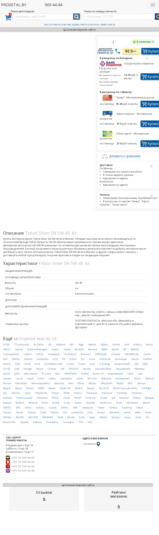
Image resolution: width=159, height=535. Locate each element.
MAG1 (137, 378)
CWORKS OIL (131, 354)
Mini (70, 383)
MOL (130, 383)
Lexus (19, 378)
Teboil (139, 407)
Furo (92, 364)
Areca (149, 344)
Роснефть (52, 422)
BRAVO (135, 349)
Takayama (87, 407)
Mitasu (92, 383)
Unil (65, 412)
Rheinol (33, 402)
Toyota (54, 412)
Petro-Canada (24, 398)
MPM (41, 388)
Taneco (113, 407)
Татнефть (68, 422)
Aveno (55, 349)
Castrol (27, 354)
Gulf (16, 368)
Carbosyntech (11, 354)
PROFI (77, 398)
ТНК (81, 422)
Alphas (92, 344)
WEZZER (33, 417)
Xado (92, 417)
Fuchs (82, 364)
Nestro (79, 388)
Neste (52, 388)
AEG (72, 344)
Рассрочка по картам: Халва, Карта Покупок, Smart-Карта (79, 24)
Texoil (19, 412)
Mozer (30, 388)
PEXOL (55, 398)
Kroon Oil (98, 373)
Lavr (140, 373)
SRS (18, 407)
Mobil (120, 383)
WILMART (47, 417)
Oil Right (146, 388)
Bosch (115, 349)
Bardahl (79, 349)
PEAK (67, 393)
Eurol (92, 359)
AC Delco (39, 344)
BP (125, 349)
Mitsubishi (106, 383)
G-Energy (105, 364)
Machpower (123, 378)
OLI (5, 393)
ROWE (55, 402)
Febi (17, 364)
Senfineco (106, 402)
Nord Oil (104, 388)
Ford (37, 364)
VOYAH (7, 417)
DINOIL (16, 359)
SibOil (146, 402)
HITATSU (74, 368)
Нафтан (37, 422)
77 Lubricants (21, 344)
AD (50, 344)
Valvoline (114, 412)
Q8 (113, 398)
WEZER (20, 417)
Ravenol (124, 398)
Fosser (70, 364)
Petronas (42, 398)
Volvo (148, 412)
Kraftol (84, 373)
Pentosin (137, 393)
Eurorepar (121, 359)
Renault (149, 398)
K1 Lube (46, 373)
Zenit (138, 417)
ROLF (45, 402)
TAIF (75, 407)
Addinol (60, 344)
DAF (5, 359)
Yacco (127, 417)
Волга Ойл (9, 422)
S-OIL (67, 402)
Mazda (7, 383)
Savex (77, 402)
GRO (145, 364)
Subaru (40, 407)
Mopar (7, 388)
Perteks (7, 398)
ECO (55, 359)
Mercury (59, 383)
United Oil (77, 412)
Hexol (39, 368)
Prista (67, 398)
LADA (131, 373)
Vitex (138, 412)
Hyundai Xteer (103, 368)
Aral (126, 344)
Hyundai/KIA (123, 368)
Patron (55, 393)
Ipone (6, 373)
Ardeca (137, 344)
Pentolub (122, 393)
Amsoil (116, 344)
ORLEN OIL (41, 393)
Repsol (7, 402)
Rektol (136, 398)
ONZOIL (15, 393)
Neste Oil (65, 388)
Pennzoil (107, 393)
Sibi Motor (132, 402)
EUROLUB (105, 359)
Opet (28, 393)
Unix (90, 412)
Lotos (41, 378)
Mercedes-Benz (40, 383)
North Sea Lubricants (125, 388)
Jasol (17, 373)
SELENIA (90, 402)
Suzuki (53, 407)
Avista (67, 349)
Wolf (60, 417)
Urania (101, 412)
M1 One (92, 378)
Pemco (78, 393)
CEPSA (40, 354)
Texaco (7, 412)
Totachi (31, 412)
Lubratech (66, 378)
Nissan (91, 388)
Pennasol (91, 393)
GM (136, 364)
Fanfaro (147, 359)
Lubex (52, 378)
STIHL (28, 407)
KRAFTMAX (71, 373)
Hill (62, 368)
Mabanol (106, 378)
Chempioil (70, 354)
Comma (115, 354)
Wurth (70, 417)
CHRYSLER (101, 354)
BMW (104, 349)
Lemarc (7, 378)
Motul (18, 388)
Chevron (85, 354)
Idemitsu (139, 368)
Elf (63, 359)
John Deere (30, 373)
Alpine (104, 344)
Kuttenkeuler (115, 373)
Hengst (28, 368)
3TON (6, 344)
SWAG (64, 407)
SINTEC (7, 407)
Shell (119, 402)
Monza (141, 383)
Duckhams (42, 359)
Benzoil (92, 349)
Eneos (73, 359)
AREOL (7, 349)
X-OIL (82, 417)
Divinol (28, 359)
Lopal (30, 378)
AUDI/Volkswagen (37, 349)
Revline (20, 402)
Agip (81, 344)
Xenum (116, 417)
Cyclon (147, 354)
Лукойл (24, 422)
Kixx (57, 373)
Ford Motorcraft (53, 364)
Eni (83, 359)
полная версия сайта (80, 29)
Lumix (79, 378)
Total (43, 412)
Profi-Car (91, 398)
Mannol (149, 378)
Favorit (7, 364)
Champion (54, 354)
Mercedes (21, 383)
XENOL (103, 417)
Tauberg (127, 407)
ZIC (147, 417)
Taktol (101, 407)
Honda (87, 368)
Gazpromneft (122, 364)
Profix (103, 398)
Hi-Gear (51, 368)
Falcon (135, 359)
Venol (127, 412)
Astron (19, 349)
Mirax (81, 383)
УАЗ (89, 422)
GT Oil (6, 368)
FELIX (27, 364)
